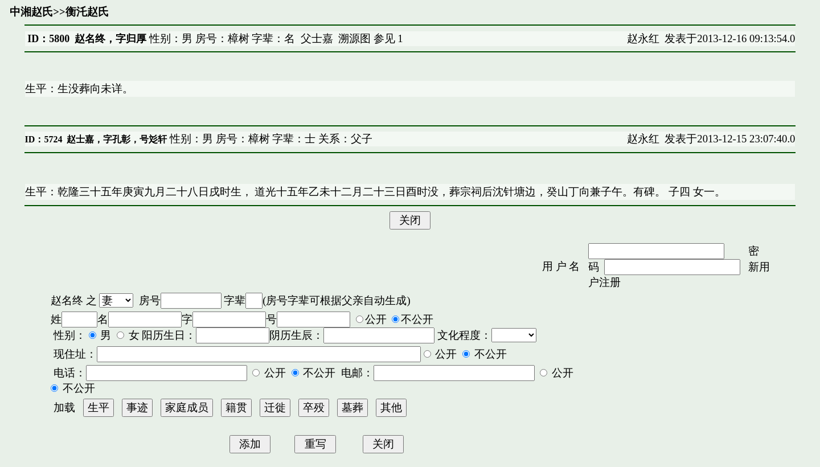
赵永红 (643, 38)
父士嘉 (317, 38)
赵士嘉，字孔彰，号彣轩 (117, 139)
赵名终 (67, 300)
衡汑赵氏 (87, 12)
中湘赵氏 (31, 12)
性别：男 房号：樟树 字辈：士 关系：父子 (269, 139)
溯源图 (354, 38)
